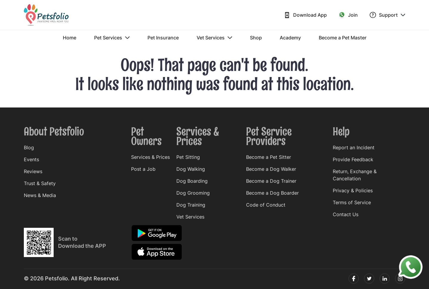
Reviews (33, 171)
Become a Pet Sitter (268, 157)
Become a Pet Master (342, 38)
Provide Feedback (353, 159)
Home (69, 38)
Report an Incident (353, 147)
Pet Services (112, 38)
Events (31, 159)
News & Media (40, 195)
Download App (305, 15)
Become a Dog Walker (271, 169)
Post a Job (143, 169)
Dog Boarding (192, 181)
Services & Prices (150, 157)
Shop (256, 38)
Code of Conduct (265, 205)
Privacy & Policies (353, 190)
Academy (290, 38)
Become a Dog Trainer (271, 181)
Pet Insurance (163, 38)
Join (348, 15)
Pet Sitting (188, 157)
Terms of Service (352, 202)
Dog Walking (190, 169)
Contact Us (345, 214)
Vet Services (214, 38)
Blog (29, 147)
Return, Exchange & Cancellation (355, 175)
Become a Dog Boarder (272, 193)
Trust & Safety (40, 183)
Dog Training (190, 205)
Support (387, 15)
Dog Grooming (193, 193)
